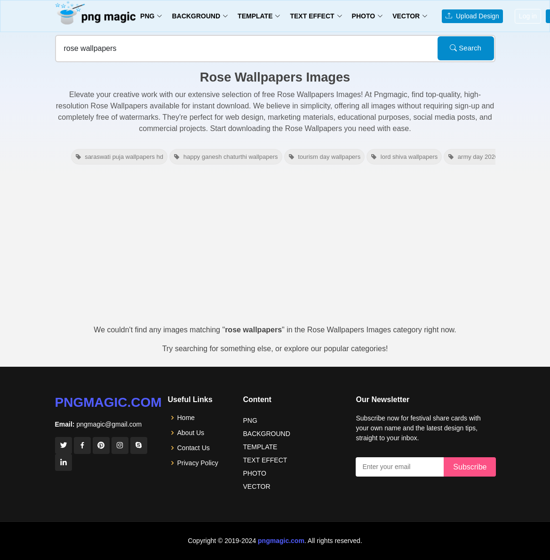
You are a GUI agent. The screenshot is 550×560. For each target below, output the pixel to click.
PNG (250, 420)
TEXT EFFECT (265, 460)
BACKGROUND (266, 433)
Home (186, 417)
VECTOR (256, 486)
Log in (528, 16)
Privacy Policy (197, 463)
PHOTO (254, 473)
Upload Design (472, 16)
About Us (191, 432)
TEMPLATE (260, 447)
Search (465, 48)
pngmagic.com (108, 402)
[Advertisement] (275, 249)
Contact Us (193, 448)
